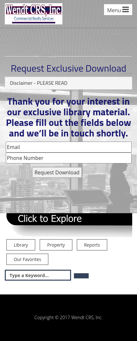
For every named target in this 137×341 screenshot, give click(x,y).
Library (21, 245)
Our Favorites (27, 259)
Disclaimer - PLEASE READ (39, 83)
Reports (92, 245)
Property (56, 245)
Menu (118, 10)
